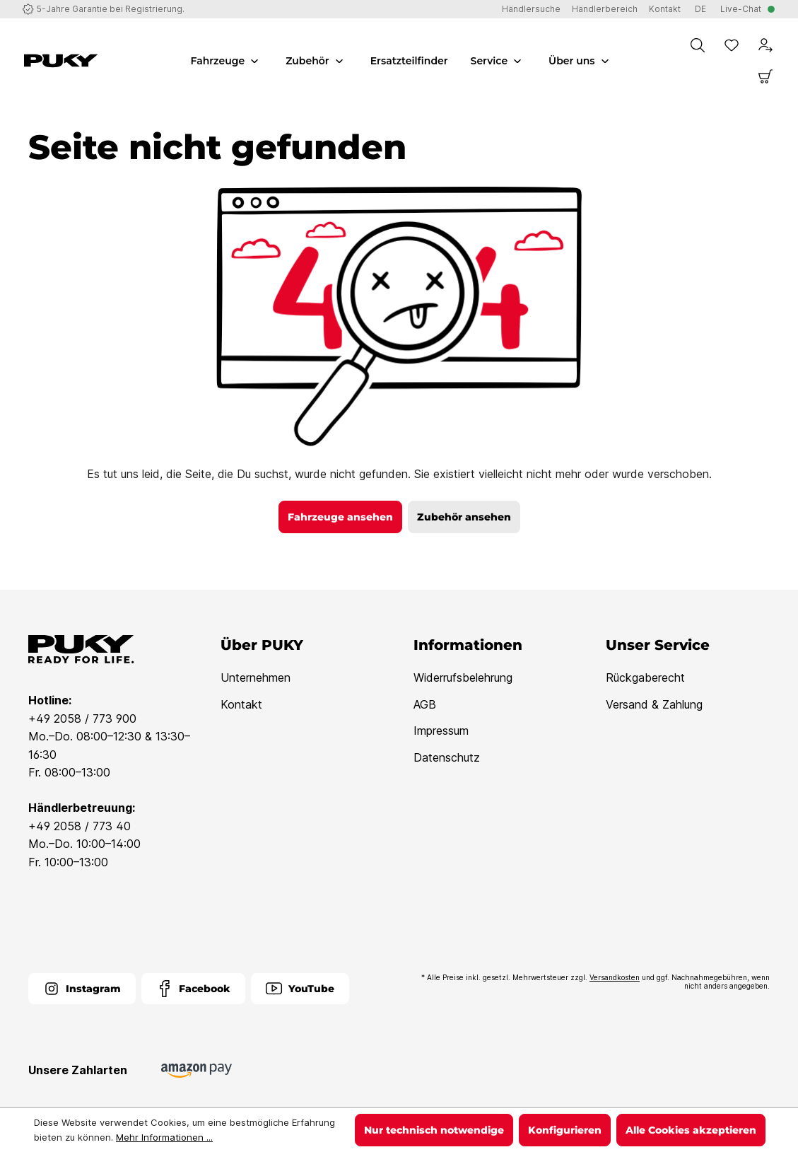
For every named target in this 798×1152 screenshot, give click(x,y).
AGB (424, 704)
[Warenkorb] (765, 76)
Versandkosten (614, 977)
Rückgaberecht (645, 677)
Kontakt (241, 704)
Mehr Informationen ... (164, 1137)
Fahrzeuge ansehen (340, 517)
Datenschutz (446, 757)
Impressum (441, 730)
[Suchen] (697, 45)
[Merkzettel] (731, 45)
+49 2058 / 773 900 (82, 718)
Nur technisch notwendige (434, 1130)
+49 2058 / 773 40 (79, 826)
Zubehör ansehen (464, 517)
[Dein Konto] (765, 45)
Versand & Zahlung (654, 704)
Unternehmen (256, 677)
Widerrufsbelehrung (462, 677)
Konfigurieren (565, 1130)
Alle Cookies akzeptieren (691, 1130)
